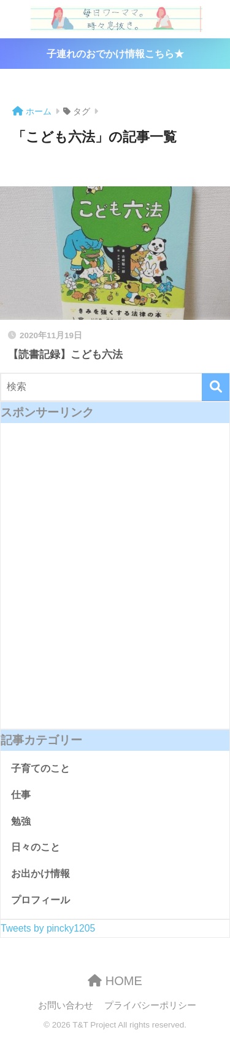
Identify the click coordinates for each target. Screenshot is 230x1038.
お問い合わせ (65, 1005)
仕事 (21, 795)
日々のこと (35, 847)
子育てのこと (40, 768)
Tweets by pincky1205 (48, 928)
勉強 (21, 821)
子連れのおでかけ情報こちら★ (115, 54)
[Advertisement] (115, 584)
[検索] (215, 387)
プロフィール (40, 900)
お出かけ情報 (40, 873)
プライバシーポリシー (150, 1005)
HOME (115, 981)
